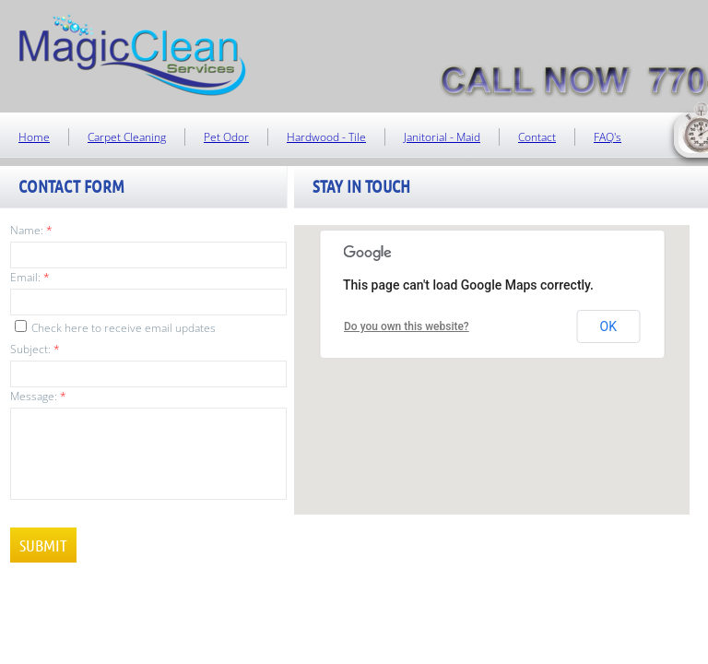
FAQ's (607, 137)
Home (34, 137)
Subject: (35, 349)
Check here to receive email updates (115, 328)
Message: (38, 396)
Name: (31, 230)
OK (608, 326)
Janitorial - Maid (442, 137)
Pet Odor (226, 137)
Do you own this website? (406, 326)
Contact (537, 137)
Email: (30, 277)
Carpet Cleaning (127, 137)
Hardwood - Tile (326, 137)
